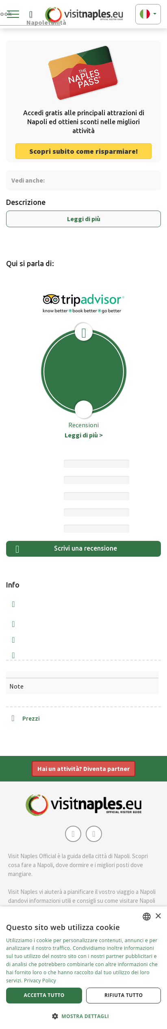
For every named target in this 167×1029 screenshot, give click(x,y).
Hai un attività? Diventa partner (83, 768)
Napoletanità (43, 16)
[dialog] (83, 967)
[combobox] (147, 917)
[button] (83, 1016)
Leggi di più (83, 219)
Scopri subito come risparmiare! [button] (83, 151)
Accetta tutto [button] (44, 995)
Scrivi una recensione (66, 549)
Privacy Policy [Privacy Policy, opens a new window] (40, 980)
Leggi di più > (84, 435)
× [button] (158, 916)
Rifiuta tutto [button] (123, 995)
